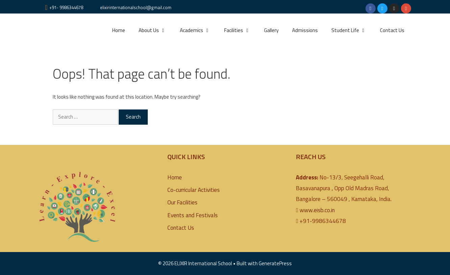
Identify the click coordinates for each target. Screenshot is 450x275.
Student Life (352, 30)
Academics (198, 30)
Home (118, 30)
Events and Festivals (192, 215)
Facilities (240, 30)
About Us (156, 30)
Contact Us (392, 30)
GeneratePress (275, 263)
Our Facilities (182, 202)
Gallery (271, 30)
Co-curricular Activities (193, 189)
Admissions (305, 30)
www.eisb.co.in (317, 210)
